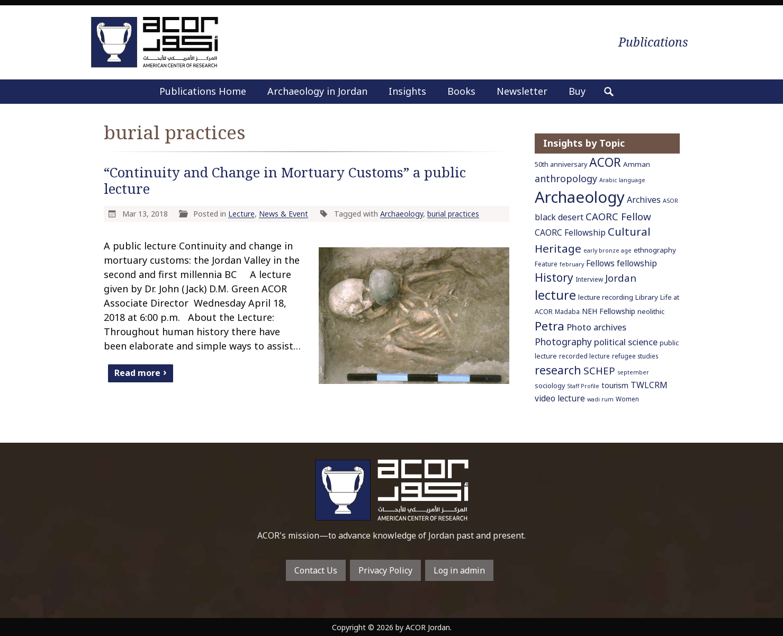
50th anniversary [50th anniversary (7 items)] (561, 164)
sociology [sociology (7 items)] (550, 385)
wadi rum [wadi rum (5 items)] (600, 399)
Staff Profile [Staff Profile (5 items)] (583, 386)
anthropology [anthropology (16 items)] (566, 178)
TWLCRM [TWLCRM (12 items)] (649, 385)
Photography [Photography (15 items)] (563, 341)
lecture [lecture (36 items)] (555, 294)
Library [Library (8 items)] (646, 297)
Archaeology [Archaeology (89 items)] (580, 197)
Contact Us (315, 570)
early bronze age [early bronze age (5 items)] (607, 250)
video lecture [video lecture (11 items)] (560, 398)
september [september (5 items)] (633, 372)
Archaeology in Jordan (317, 91)
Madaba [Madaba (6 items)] (567, 311)
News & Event (283, 214)
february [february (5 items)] (572, 264)
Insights (407, 91)
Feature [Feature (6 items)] (546, 263)
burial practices (453, 214)
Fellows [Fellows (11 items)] (600, 263)
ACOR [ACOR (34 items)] (605, 162)
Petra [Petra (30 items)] (549, 326)
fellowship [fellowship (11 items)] (637, 263)
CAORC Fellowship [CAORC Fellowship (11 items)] (570, 232)
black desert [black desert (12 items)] (559, 217)
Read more (137, 373)
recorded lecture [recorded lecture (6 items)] (584, 356)
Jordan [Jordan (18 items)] (620, 277)
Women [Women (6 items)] (627, 399)
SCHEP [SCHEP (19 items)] (599, 371)
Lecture (241, 214)
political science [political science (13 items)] (626, 342)
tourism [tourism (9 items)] (614, 385)
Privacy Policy (385, 570)
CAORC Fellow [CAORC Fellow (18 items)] (618, 216)
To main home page (392, 490)
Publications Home (202, 91)
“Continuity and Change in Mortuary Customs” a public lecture (285, 180)
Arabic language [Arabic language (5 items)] (622, 180)
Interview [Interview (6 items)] (589, 279)
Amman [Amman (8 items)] (636, 164)
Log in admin (459, 570)
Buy (577, 91)
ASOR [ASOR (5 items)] (670, 200)
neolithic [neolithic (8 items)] (650, 311)
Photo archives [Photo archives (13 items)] (596, 327)
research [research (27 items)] (558, 370)
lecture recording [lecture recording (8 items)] (605, 297)
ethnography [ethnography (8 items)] (655, 250)
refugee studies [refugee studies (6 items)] (635, 356)
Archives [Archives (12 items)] (644, 199)
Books (461, 91)
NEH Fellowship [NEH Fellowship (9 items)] (608, 311)
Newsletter (522, 91)
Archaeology (401, 214)
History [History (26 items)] (554, 277)
